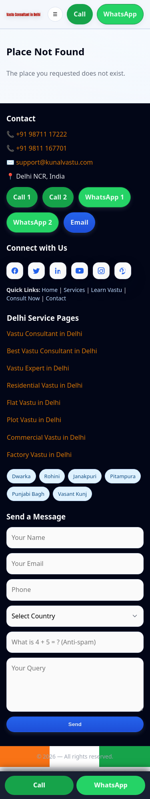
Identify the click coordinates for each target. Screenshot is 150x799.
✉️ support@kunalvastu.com (49, 162)
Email (79, 222)
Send (75, 724)
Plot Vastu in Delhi (34, 419)
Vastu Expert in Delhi (38, 368)
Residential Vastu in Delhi (44, 385)
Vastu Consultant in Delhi (44, 333)
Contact (56, 298)
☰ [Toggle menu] (55, 14)
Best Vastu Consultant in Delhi (52, 350)
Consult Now (23, 298)
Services (74, 290)
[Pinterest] (122, 270)
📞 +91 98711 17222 (36, 134)
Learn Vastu (106, 290)
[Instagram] (101, 270)
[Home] (23, 14)
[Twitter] (36, 270)
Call (80, 14)
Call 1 (22, 197)
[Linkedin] (58, 270)
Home (50, 290)
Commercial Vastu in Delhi (46, 437)
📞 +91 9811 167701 (36, 148)
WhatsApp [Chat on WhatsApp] (110, 785)
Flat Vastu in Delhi (33, 402)
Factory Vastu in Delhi (39, 454)
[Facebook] (14, 270)
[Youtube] (79, 270)
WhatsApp (120, 14)
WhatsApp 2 (32, 222)
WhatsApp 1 (104, 197)
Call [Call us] (39, 785)
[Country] (75, 616)
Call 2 (58, 197)
